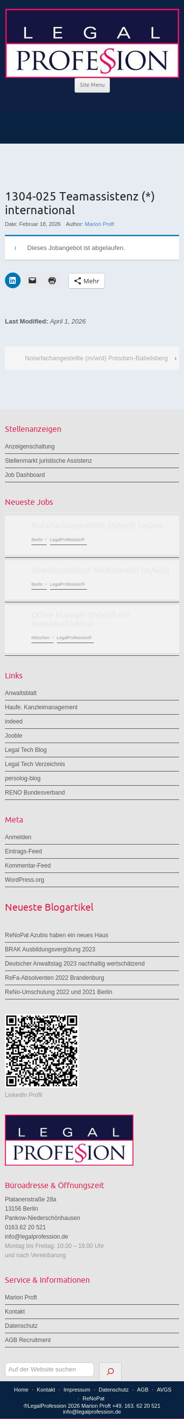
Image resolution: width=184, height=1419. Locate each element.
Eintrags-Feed (23, 851)
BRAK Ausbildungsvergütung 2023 (50, 949)
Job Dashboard (25, 475)
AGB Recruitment (28, 1340)
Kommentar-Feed (28, 865)
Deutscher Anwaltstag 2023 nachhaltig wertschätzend (75, 963)
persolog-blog (23, 778)
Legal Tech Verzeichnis (35, 764)
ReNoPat (93, 1398)
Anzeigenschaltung (29, 446)
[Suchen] (110, 1371)
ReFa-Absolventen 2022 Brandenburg (54, 977)
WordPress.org (24, 879)
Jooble (13, 735)
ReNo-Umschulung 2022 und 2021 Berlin (58, 992)
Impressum (76, 1390)
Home (21, 1390)
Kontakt (15, 1311)
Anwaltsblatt (21, 693)
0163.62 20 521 (25, 1227)
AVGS (164, 1390)
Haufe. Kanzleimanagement (41, 707)
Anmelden (18, 837)
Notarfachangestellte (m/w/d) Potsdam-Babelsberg (96, 358)
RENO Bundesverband (35, 792)
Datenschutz (21, 1325)
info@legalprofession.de (36, 1236)
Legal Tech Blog (26, 750)
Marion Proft (99, 224)
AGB (142, 1390)
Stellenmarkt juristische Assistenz (48, 460)
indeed (14, 721)
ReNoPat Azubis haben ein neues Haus (56, 935)
